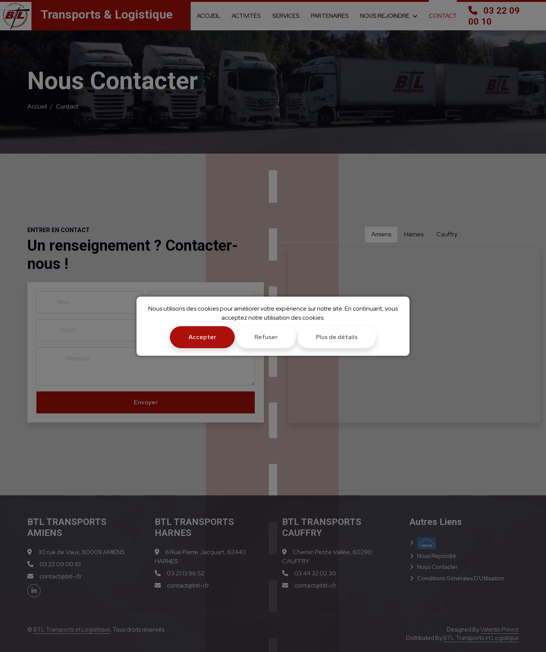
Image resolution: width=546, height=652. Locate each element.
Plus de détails (337, 337)
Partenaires (330, 16)
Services (286, 16)
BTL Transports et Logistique (481, 638)
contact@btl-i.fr (54, 576)
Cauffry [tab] (446, 234)
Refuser (266, 337)
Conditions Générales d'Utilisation (460, 578)
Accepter (202, 337)
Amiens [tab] (381, 234)
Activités (246, 16)
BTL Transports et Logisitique (71, 629)
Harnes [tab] (414, 234)
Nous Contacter (437, 567)
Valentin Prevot (499, 629)
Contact (443, 16)
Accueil (208, 16)
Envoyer (146, 402)
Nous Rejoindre (385, 16)
